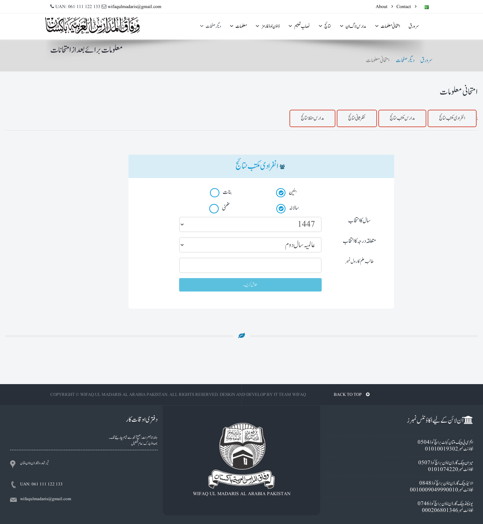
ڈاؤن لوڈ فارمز (268, 26)
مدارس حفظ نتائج (312, 118)
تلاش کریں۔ (251, 284)
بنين (286, 192)
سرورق (414, 26)
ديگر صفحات (210, 26)
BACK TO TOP (352, 394)
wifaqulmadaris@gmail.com (134, 6)
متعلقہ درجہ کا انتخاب (359, 241)
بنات (221, 192)
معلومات (238, 26)
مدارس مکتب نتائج (402, 118)
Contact (406, 6)
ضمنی (220, 208)
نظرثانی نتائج (357, 118)
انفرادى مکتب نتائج (452, 118)
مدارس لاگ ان (353, 26)
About (384, 6)
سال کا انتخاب (359, 220)
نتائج (325, 26)
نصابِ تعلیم (299, 26)
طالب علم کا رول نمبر (359, 261)
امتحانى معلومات (387, 26)
